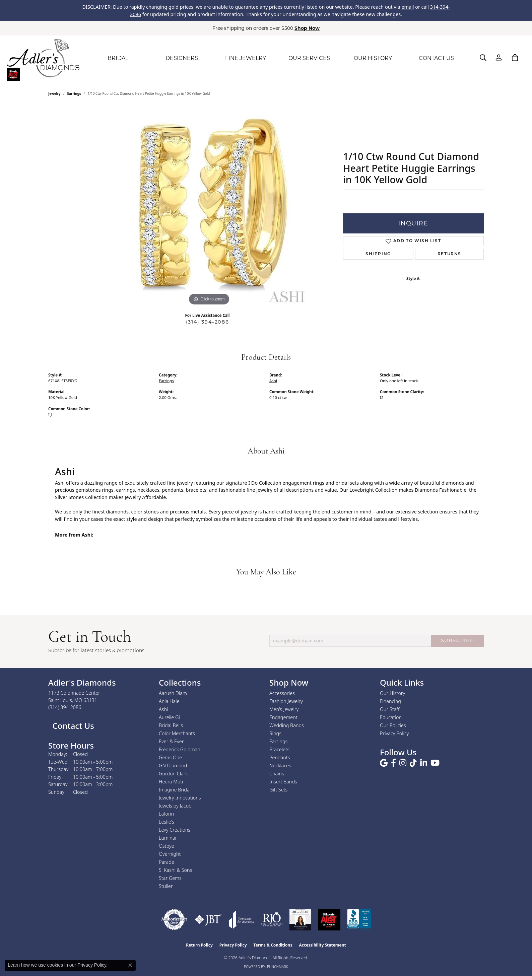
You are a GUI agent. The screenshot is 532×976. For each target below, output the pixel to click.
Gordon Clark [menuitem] (173, 773)
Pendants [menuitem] (279, 757)
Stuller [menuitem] (166, 886)
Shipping (378, 254)
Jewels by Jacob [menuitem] (175, 806)
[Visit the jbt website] (208, 919)
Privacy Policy (394, 733)
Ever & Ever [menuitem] (171, 741)
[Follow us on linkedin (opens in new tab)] (423, 763)
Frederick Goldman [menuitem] (179, 749)
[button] (483, 57)
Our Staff (389, 709)
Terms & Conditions (273, 945)
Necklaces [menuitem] (280, 765)
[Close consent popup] (130, 965)
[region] (209, 206)
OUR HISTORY (373, 58)
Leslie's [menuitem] (166, 822)
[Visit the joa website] (241, 919)
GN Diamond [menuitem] (173, 765)
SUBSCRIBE (457, 640)
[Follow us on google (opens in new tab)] (384, 763)
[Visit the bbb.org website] (359, 919)
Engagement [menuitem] (283, 717)
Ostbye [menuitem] (166, 846)
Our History (392, 693)
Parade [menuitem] (166, 862)
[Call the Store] (64, 707)
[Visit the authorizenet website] (174, 919)
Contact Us (72, 725)
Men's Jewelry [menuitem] (283, 709)
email (407, 7)
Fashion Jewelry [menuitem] (286, 701)
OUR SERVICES (309, 58)
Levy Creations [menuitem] (174, 830)
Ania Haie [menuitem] (169, 701)
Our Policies (393, 725)
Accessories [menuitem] (282, 693)
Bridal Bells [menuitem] (171, 725)
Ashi (273, 380)
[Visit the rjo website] (272, 919)
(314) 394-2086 (207, 322)
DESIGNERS (181, 58)
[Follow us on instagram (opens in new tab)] (402, 763)
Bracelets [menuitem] (279, 749)
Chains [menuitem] (276, 773)
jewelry (54, 93)
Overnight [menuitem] (170, 854)
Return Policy (199, 945)
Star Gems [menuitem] (170, 878)
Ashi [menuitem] (163, 709)
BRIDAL (118, 58)
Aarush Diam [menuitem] (173, 693)
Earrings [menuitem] (278, 741)
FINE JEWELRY (245, 58)
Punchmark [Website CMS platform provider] (277, 966)
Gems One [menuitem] (170, 757)
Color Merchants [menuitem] (177, 733)
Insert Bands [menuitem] (283, 781)
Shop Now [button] (307, 28)
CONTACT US (436, 58)
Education (391, 717)
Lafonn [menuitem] (166, 814)
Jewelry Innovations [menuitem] (180, 797)
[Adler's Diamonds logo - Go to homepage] (43, 58)
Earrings (74, 93)
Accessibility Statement (322, 945)
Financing (390, 701)
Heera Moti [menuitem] (171, 781)
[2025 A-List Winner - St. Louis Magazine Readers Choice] (329, 919)
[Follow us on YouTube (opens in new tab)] (435, 763)
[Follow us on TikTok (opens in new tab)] (413, 763)
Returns (449, 254)
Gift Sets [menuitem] (278, 789)
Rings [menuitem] (275, 733)
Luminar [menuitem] (168, 838)
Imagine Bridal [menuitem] (175, 789)
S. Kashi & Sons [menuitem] (175, 870)
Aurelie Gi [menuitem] (169, 717)
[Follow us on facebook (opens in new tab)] (393, 763)
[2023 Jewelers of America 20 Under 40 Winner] (300, 919)
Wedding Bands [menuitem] (286, 725)
